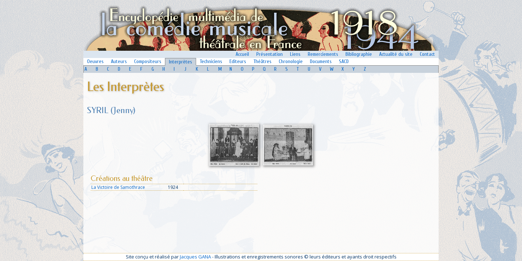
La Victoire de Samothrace (118, 187)
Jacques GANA (195, 256)
